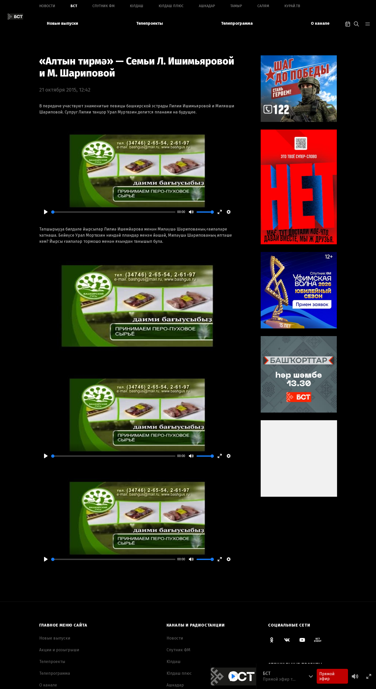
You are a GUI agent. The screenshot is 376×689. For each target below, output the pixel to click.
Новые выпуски (62, 23)
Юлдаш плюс (171, 6)
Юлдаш (136, 6)
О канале (320, 23)
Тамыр (236, 6)
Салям (263, 6)
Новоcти (47, 6)
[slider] (113, 212)
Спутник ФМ (103, 6)
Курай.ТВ (292, 6)
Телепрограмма (237, 23)
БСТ (74, 6)
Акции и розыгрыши (59, 649)
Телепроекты (149, 23)
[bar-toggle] (367, 23)
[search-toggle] (356, 23)
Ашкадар (207, 6)
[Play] (46, 212)
